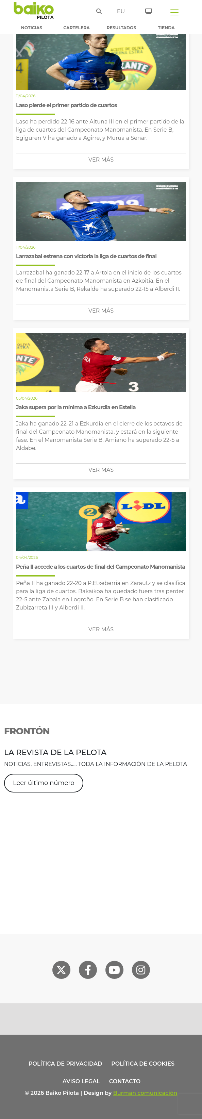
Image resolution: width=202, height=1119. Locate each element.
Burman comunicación (145, 1093)
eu (120, 11)
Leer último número (43, 783)
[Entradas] (146, 10)
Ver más (101, 159)
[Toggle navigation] (174, 12)
